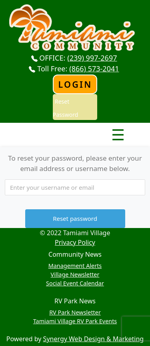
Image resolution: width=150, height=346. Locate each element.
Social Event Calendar (75, 283)
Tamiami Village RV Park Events (75, 321)
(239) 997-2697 (92, 58)
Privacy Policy (75, 242)
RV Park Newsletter (75, 312)
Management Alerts (75, 265)
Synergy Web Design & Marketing (93, 338)
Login (75, 84)
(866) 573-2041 (94, 68)
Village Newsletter (75, 274)
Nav (90, 128)
